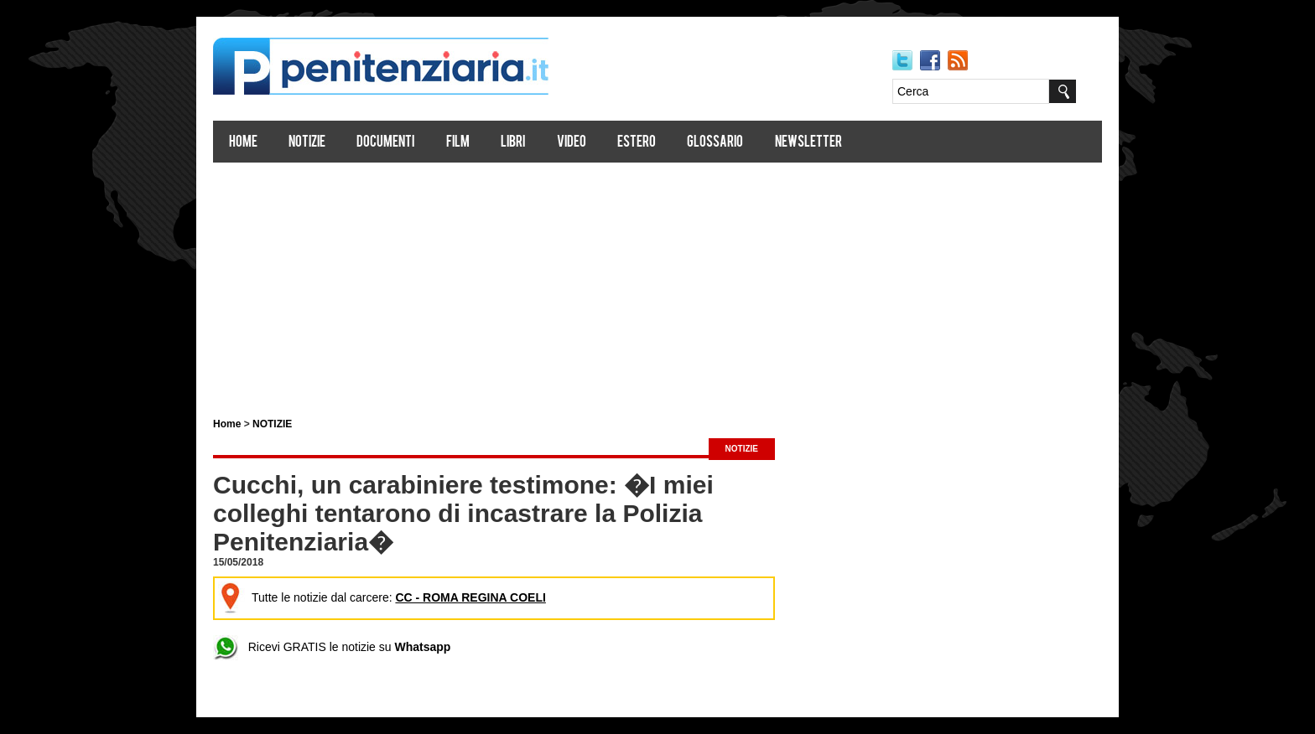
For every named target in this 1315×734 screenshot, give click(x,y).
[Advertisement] (657, 283)
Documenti (385, 143)
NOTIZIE (272, 424)
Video (571, 143)
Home (243, 143)
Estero (636, 143)
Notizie (306, 143)
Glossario (715, 143)
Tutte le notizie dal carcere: (382, 597)
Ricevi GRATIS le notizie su (331, 647)
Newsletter (808, 143)
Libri (513, 143)
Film (458, 143)
